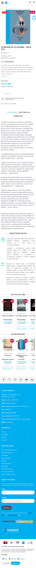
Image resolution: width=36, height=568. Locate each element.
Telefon (4, 497)
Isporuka (4, 461)
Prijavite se (6, 508)
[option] (18, 27)
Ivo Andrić (21, 359)
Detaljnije (4, 76)
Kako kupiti (4, 455)
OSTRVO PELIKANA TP (8, 315)
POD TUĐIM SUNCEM (21, 315)
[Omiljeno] (29, 3)
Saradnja (4, 437)
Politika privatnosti (7, 452)
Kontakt (3, 440)
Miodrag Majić (9, 61)
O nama (3, 432)
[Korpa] (33, 3)
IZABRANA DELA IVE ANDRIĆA (21, 356)
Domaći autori (5, 53)
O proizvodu (12, 112)
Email (3, 489)
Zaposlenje (4, 434)
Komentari (18, 116)
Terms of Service (12, 515)
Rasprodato (6, 93)
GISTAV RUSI (7, 355)
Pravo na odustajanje (7, 471)
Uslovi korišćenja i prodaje (9, 450)
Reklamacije (4, 466)
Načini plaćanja (5, 458)
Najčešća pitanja (6, 463)
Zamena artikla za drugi (8, 474)
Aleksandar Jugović (8, 359)
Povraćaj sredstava (7, 469)
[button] (6, 2)
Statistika (13, 559)
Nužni (6, 559)
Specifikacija (24, 112)
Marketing (22, 559)
